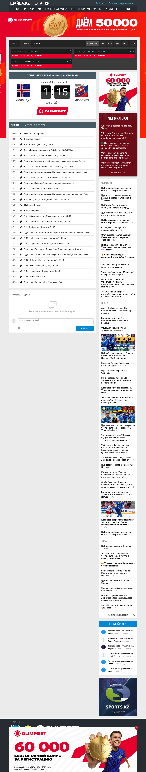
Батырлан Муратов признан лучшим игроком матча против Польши (116, 494)
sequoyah (112, 649)
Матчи (97, 8)
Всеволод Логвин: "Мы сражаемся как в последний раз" (117, 364)
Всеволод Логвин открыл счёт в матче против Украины (117, 214)
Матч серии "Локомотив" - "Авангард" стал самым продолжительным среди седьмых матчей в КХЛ (118, 283)
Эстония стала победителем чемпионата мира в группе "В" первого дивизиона (115, 556)
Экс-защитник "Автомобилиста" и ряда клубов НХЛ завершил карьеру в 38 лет (117, 400)
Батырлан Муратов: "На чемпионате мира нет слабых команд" (115, 320)
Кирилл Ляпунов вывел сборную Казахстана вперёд (115, 206)
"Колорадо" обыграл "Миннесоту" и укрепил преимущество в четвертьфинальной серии (117, 437)
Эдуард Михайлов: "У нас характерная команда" (113, 329)
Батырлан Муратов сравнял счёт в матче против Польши (116, 189)
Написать (84, 328)
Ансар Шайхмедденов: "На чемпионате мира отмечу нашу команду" (116, 310)
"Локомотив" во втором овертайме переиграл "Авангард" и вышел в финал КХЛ (118, 294)
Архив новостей (118, 615)
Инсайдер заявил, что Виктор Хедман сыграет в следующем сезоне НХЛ (116, 247)
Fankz (110, 634)
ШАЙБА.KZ (20, 3)
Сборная (84, 8)
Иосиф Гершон (114, 656)
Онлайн (16, 125)
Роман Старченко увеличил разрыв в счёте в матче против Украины (116, 198)
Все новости (118, 172)
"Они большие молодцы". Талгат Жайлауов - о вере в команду (116, 458)
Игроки (125, 8)
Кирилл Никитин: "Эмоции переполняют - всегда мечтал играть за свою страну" (115, 474)
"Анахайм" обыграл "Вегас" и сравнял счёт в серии (115, 265)
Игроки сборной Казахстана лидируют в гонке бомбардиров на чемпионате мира (116, 598)
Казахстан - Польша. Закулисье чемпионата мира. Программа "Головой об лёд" (118, 428)
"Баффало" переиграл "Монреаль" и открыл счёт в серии (117, 273)
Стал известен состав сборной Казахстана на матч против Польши (115, 573)
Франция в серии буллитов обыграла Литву (114, 228)
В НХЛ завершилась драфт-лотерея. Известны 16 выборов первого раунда (116, 380)
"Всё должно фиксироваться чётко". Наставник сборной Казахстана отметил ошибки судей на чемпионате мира (115, 449)
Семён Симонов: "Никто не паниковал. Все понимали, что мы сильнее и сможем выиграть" (117, 484)
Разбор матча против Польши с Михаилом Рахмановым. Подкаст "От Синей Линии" (117, 355)
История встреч (35, 125)
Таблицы (110, 8)
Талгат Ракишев (114, 641)
